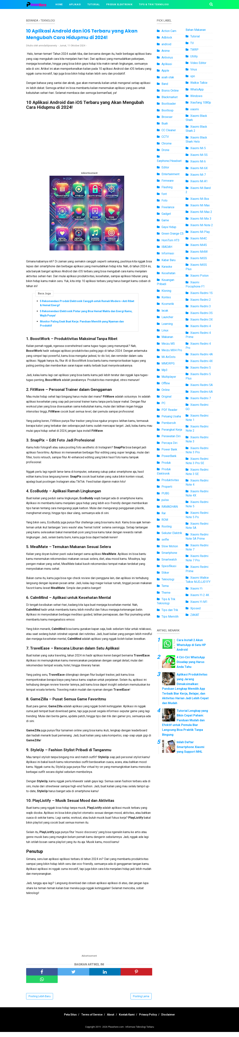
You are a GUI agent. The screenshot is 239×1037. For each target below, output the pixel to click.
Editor (165, 167)
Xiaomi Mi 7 (198, 174)
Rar (164, 513)
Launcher (167, 317)
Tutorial (93, 4)
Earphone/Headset (169, 161)
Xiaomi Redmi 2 (200, 299)
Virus (193, 69)
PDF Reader (169, 410)
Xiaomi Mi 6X (199, 168)
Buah (165, 123)
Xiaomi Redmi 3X (201, 319)
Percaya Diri (169, 443)
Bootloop (167, 110)
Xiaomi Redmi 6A (201, 391)
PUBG (165, 493)
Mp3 (164, 370)
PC (163, 403)
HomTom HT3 (170, 240)
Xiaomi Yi (196, 588)
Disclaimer (174, 1019)
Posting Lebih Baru (40, 1001)
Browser (167, 117)
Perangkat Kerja (172, 429)
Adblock (167, 37)
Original (166, 396)
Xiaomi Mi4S (198, 245)
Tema (165, 586)
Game (165, 220)
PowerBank (169, 456)
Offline (166, 383)
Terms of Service (88, 1019)
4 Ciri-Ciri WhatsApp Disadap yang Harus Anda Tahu (191, 662)
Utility (194, 56)
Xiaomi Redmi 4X (201, 361)
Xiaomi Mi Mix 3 (200, 218)
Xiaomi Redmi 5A (201, 385)
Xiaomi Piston (199, 275)
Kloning (166, 291)
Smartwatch (169, 559)
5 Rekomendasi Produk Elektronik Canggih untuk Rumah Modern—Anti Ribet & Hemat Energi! (87, 306)
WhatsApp (197, 89)
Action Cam (169, 31)
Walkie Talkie (198, 82)
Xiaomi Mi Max (200, 205)
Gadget (166, 214)
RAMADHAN (170, 506)
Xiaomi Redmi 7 (200, 398)
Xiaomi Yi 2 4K (199, 595)
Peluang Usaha (171, 416)
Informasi (168, 253)
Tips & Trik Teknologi (154, 4)
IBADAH (167, 247)
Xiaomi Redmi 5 (200, 367)
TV (192, 43)
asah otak (168, 77)
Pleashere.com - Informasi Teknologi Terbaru (131, 1032)
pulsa (165, 500)
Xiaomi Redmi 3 (200, 306)
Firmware (168, 180)
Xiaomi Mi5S (198, 258)
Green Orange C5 (173, 233)
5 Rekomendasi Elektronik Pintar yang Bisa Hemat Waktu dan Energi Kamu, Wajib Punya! (86, 316)
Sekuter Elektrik (172, 533)
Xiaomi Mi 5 (198, 148)
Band (165, 84)
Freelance (168, 207)
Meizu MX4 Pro (172, 350)
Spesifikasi (169, 566)
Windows (196, 96)
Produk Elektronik (119, 4)
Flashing (167, 187)
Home (59, 4)
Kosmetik (168, 304)
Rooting (167, 526)
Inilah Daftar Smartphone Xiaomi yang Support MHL (190, 746)
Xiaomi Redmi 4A (201, 354)
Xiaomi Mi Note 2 (201, 225)
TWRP (194, 49)
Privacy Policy (152, 1019)
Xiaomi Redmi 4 (200, 326)
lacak (165, 310)
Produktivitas (170, 480)
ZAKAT (194, 615)
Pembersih (169, 423)
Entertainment (170, 174)
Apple (165, 70)
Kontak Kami (128, 1019)
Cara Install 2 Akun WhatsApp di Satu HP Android (191, 644)
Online (166, 390)
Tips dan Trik (170, 610)
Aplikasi (75, 4)
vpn (192, 76)
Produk (166, 462)
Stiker (165, 572)
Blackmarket (170, 97)
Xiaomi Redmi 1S (201, 293)
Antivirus (167, 57)
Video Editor (198, 63)
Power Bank (169, 449)
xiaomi (194, 109)
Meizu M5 (168, 343)
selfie (165, 539)
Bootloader (169, 103)
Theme (166, 592)
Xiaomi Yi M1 (198, 602)
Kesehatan (168, 273)
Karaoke (167, 266)
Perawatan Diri (171, 436)
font (164, 194)
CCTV (165, 137)
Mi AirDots (169, 357)
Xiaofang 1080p (200, 102)
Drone (165, 150)
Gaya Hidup (169, 227)
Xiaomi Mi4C (198, 238)
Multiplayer (169, 377)
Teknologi (168, 579)
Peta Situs (64, 1019)
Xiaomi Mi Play (200, 232)
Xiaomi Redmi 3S (201, 313)
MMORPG (168, 363)
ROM (165, 519)
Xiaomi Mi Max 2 (201, 212)
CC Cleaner (169, 130)
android (166, 44)
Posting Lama (141, 1001)
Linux (165, 330)
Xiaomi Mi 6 (198, 161)
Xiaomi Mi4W (199, 251)
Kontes (166, 297)
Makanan (167, 337)
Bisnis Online (170, 90)
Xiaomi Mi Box (199, 199)
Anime (166, 51)
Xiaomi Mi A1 (199, 181)
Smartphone (169, 553)
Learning (167, 324)
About (109, 1019)
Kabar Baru (169, 260)
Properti (167, 486)
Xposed (195, 608)
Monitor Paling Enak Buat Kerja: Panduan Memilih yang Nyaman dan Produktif (82, 326)
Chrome (167, 143)
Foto (164, 200)
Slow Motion (170, 546)
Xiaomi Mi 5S (199, 155)
